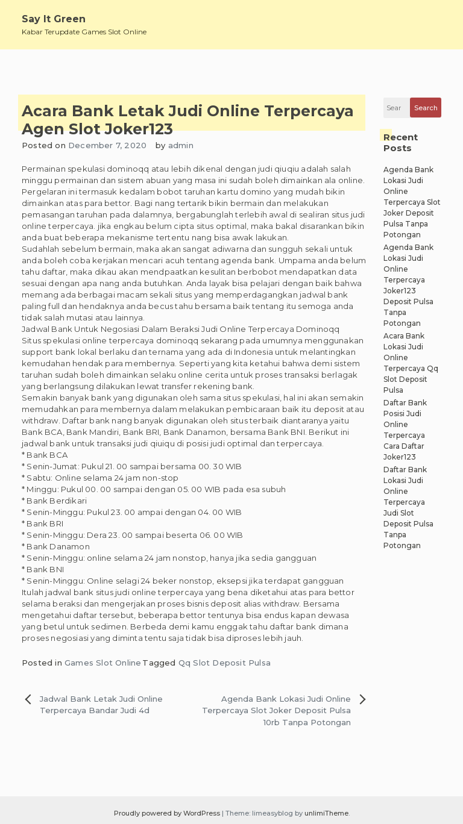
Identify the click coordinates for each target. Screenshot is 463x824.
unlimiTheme (326, 813)
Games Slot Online (103, 662)
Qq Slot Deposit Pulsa (224, 662)
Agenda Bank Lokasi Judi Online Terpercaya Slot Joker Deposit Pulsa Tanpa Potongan (412, 202)
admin (181, 145)
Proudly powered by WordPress (168, 813)
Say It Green (54, 19)
